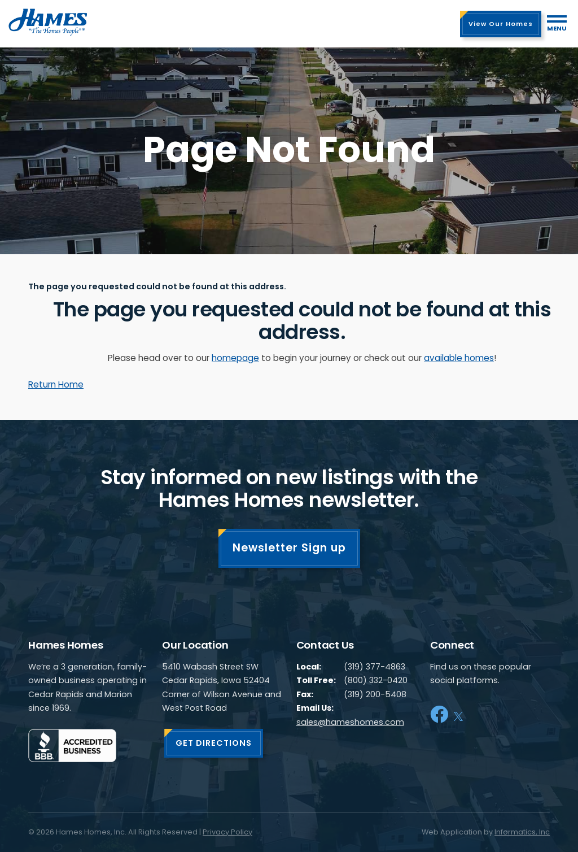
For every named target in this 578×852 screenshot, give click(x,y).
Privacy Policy (227, 832)
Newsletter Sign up (289, 547)
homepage (235, 358)
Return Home (56, 384)
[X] (458, 714)
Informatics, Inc (522, 832)
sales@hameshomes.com (350, 722)
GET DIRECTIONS (214, 743)
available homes (459, 358)
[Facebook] (439, 714)
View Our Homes (500, 23)
